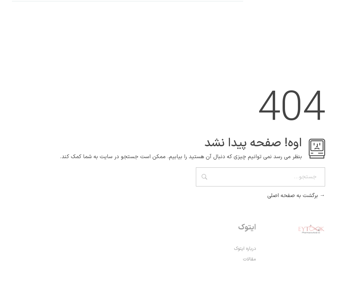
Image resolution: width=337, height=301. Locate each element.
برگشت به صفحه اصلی (296, 196)
